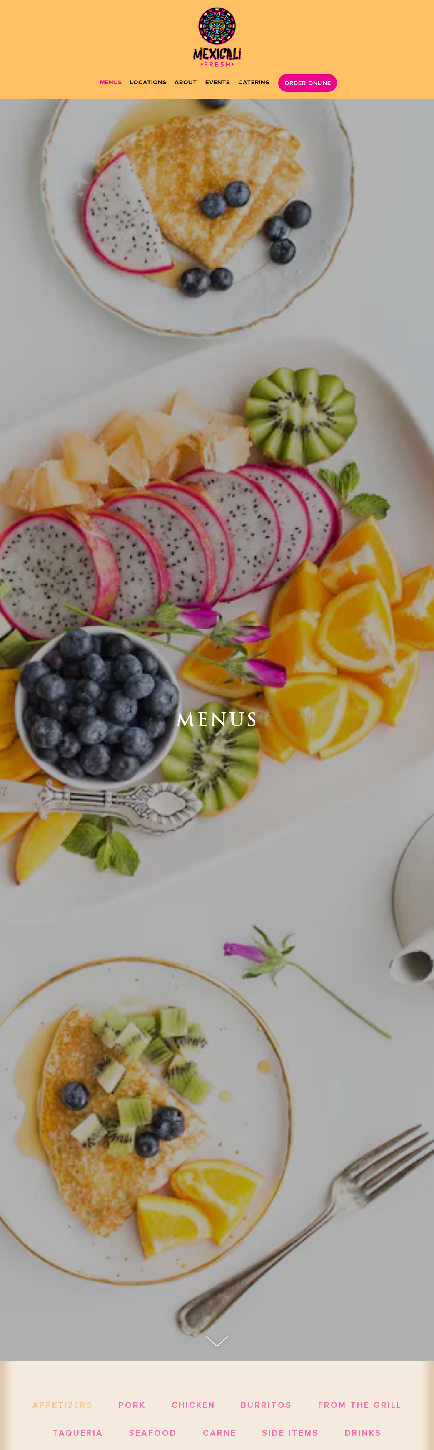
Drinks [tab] (363, 1433)
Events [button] (217, 82)
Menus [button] (111, 82)
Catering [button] (254, 82)
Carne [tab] (220, 1433)
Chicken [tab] (193, 1405)
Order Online (307, 82)
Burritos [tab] (266, 1405)
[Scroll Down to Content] (217, 1341)
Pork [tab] (132, 1405)
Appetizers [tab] (62, 1405)
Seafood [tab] (153, 1433)
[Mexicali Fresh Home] (217, 37)
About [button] (186, 82)
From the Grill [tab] (360, 1405)
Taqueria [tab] (77, 1433)
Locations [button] (148, 82)
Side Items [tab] (290, 1433)
